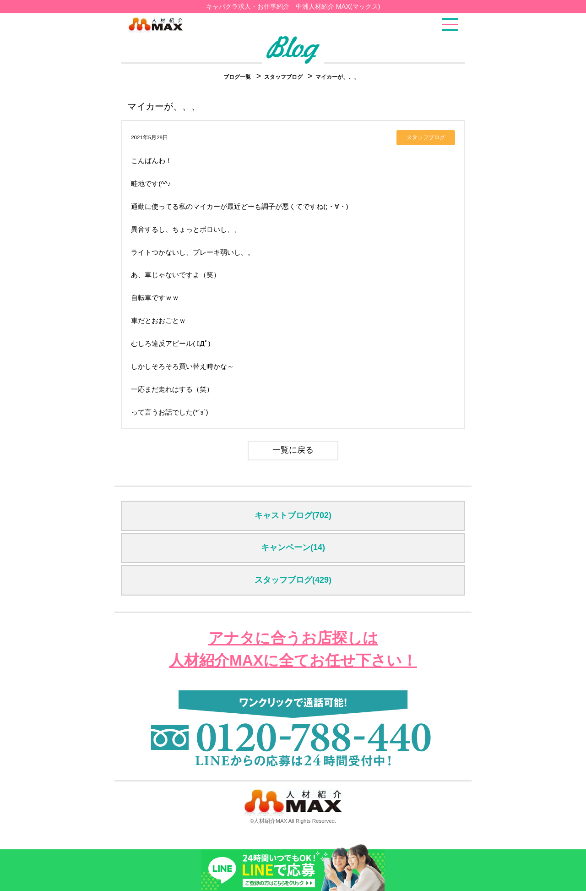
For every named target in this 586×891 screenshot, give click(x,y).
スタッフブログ (284, 77)
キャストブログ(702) (293, 515)
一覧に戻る (293, 449)
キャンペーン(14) (293, 547)
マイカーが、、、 (337, 77)
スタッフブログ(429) (293, 580)
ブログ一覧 (237, 77)
